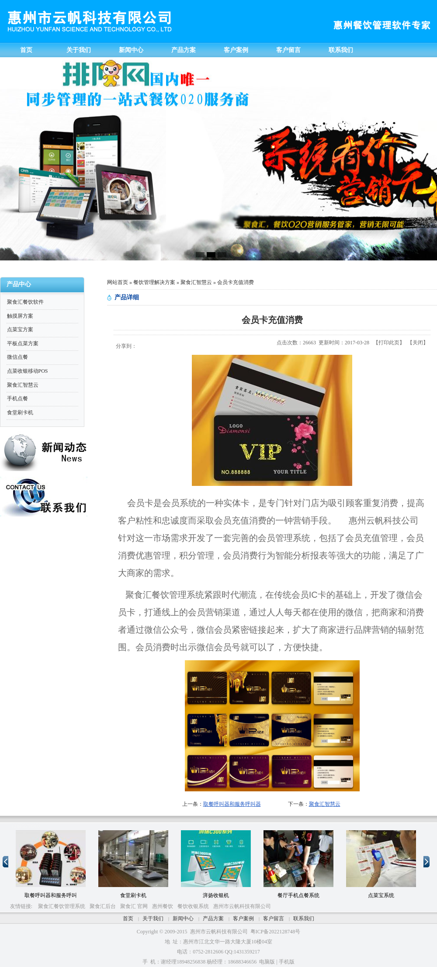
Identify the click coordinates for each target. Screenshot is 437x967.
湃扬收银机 (216, 895)
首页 (128, 918)
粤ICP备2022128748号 (275, 932)
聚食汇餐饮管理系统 (61, 906)
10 (37, 826)
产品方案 (213, 918)
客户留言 (273, 918)
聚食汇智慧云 (196, 282)
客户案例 (243, 918)
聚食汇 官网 (134, 906)
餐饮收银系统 (193, 906)
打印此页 (388, 343)
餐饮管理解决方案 (154, 282)
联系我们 (303, 918)
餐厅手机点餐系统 (298, 895)
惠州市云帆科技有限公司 (242, 906)
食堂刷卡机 (133, 895)
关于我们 (152, 918)
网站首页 (117, 282)
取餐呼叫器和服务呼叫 (50, 895)
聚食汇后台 (103, 906)
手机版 (287, 962)
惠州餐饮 (162, 906)
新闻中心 (183, 918)
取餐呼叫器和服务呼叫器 (232, 804)
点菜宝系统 (381, 895)
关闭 (418, 343)
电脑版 (267, 962)
